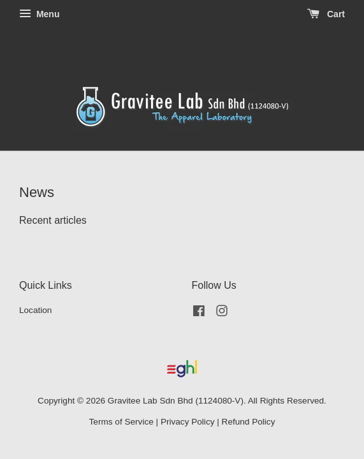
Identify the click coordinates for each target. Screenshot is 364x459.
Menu (39, 14)
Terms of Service (121, 421)
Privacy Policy (188, 421)
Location (35, 310)
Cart (326, 14)
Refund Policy (248, 421)
